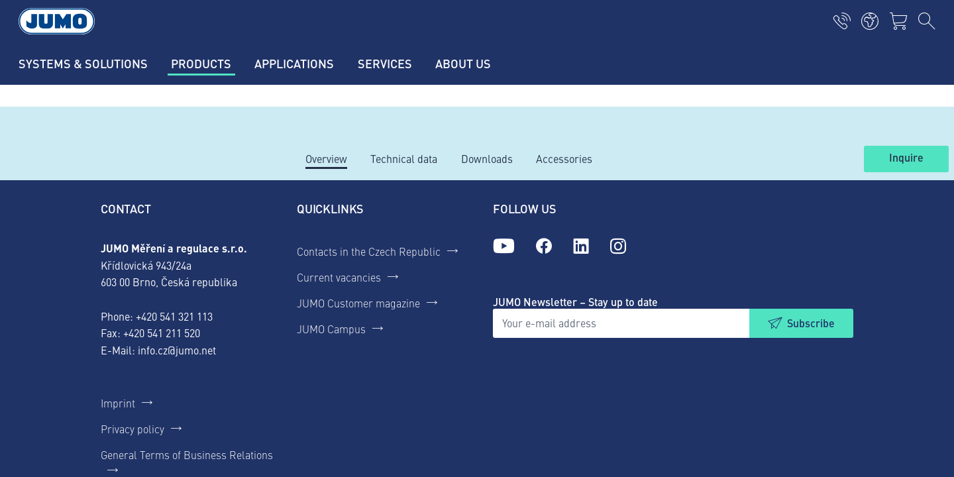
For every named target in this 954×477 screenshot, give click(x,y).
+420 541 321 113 (174, 316)
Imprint (118, 403)
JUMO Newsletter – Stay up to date (575, 301)
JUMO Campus (331, 328)
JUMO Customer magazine (358, 302)
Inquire (906, 158)
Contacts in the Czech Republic (369, 251)
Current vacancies (339, 277)
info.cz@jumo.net (177, 350)
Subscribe (811, 323)
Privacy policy (132, 428)
